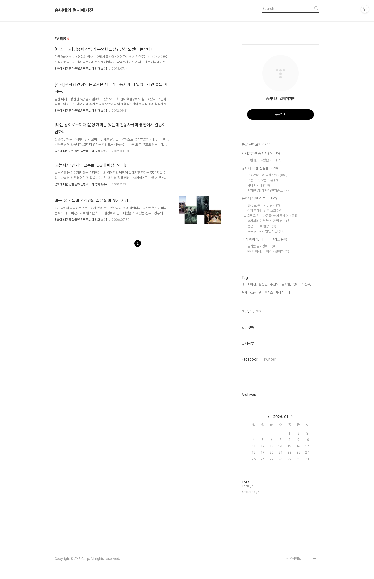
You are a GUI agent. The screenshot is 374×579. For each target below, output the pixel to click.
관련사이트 (293, 558)
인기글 (260, 311)
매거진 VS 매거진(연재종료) (269, 190)
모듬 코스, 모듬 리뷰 (262, 180)
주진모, (274, 284)
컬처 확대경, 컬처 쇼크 (264, 210)
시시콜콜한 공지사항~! (261, 153)
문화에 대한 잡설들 (259, 198)
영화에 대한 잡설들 (260, 168)
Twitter (269, 359)
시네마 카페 (258, 185)
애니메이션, (249, 284)
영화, (296, 284)
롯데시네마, (283, 292)
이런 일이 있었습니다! (264, 160)
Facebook (250, 359)
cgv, (253, 292)
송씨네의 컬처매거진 (74, 10)
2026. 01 (280, 417)
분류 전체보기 (257, 144)
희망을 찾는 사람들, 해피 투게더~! (272, 216)
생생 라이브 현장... (261, 226)
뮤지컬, (286, 284)
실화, (245, 292)
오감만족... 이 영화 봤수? (267, 175)
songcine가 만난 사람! (265, 231)
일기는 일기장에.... (262, 246)
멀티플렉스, (266, 292)
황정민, (263, 284)
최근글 (246, 311)
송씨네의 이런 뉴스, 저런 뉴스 (269, 221)
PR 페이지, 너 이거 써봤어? (268, 251)
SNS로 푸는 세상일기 (263, 205)
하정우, (306, 284)
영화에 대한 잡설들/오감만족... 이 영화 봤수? (81, 68)
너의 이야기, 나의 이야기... (264, 239)
